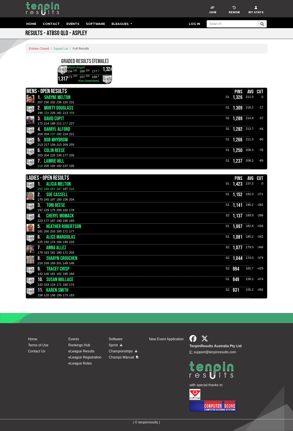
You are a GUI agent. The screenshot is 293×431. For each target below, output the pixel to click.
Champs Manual (124, 357)
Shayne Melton (57, 97)
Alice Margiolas (60, 237)
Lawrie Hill (54, 161)
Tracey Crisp (57, 269)
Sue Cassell (57, 194)
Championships (123, 351)
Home (31, 24)
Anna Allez (56, 248)
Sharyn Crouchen (61, 258)
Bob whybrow (56, 140)
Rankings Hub (79, 345)
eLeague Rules (80, 363)
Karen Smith (57, 290)
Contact (51, 24)
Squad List (61, 48)
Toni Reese (55, 205)
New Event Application (166, 339)
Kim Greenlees (88, 81)
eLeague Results (81, 351)
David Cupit (54, 118)
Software (95, 24)
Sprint (115, 345)
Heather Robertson (63, 226)
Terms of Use (38, 345)
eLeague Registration (84, 357)
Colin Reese (54, 150)
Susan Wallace (59, 279)
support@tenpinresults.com (215, 352)
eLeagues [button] (121, 24)
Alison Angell (76, 67)
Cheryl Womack (60, 216)
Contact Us (36, 351)
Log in (194, 24)
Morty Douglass (58, 108)
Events (72, 24)
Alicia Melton (58, 184)
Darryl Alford (57, 129)
